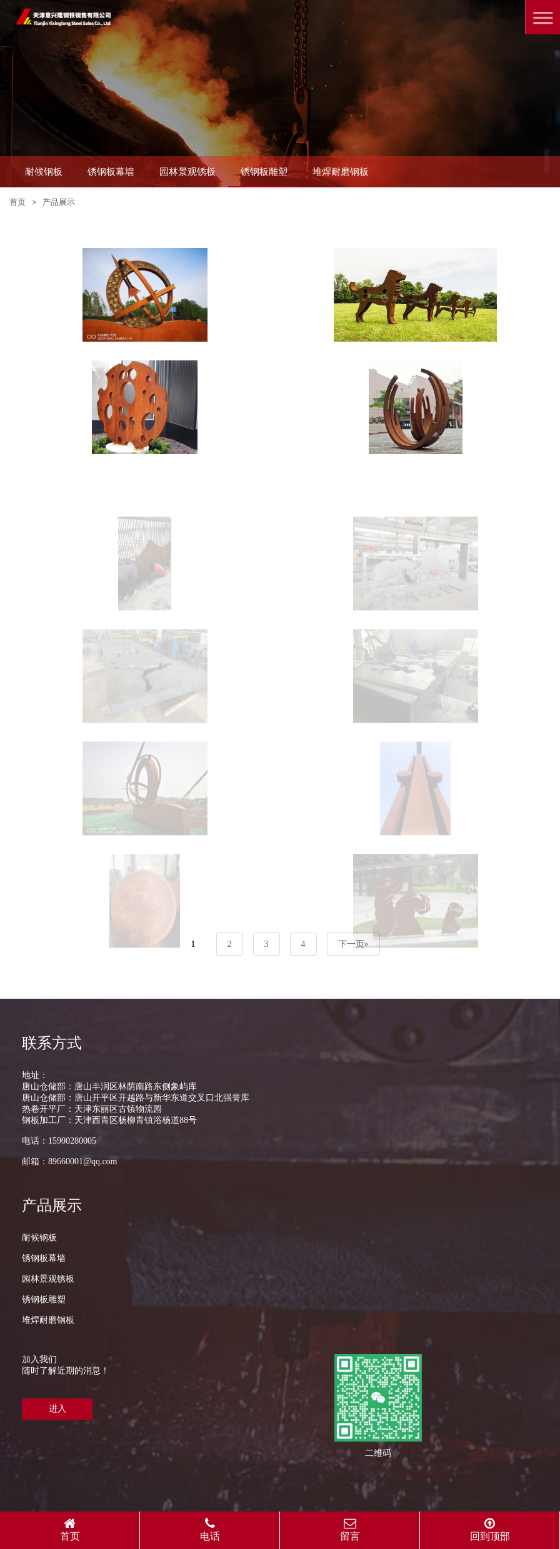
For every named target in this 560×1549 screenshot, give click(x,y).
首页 (17, 202)
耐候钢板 (43, 172)
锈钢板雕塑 (264, 172)
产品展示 (58, 202)
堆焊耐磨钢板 (340, 172)
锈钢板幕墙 (111, 172)
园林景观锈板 (187, 172)
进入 (57, 1408)
